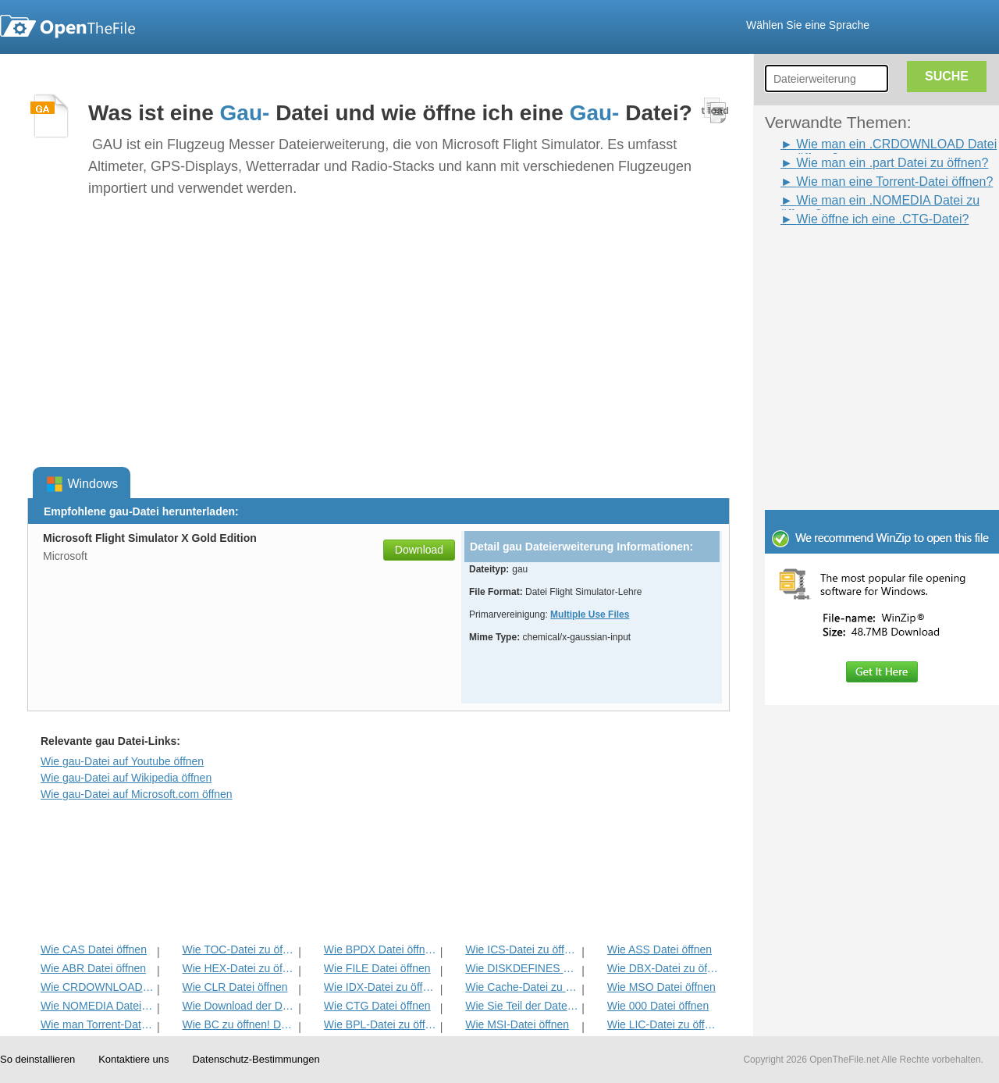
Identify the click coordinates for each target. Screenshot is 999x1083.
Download (419, 549)
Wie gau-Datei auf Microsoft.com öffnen (137, 794)
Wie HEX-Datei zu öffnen (238, 968)
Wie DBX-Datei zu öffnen (663, 968)
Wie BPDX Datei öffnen (380, 949)
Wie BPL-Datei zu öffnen (380, 1024)
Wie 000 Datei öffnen (658, 1005)
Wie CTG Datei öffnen (377, 1005)
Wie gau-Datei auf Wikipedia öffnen (126, 777)
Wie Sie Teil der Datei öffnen (521, 1005)
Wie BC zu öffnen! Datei (238, 1024)
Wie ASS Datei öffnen (659, 949)
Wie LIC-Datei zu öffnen (663, 1024)
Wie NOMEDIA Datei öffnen (97, 1005)
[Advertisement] (858, 264)
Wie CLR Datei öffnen (234, 987)
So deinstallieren (37, 1059)
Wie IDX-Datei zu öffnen (380, 987)
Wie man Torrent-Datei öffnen (97, 1024)
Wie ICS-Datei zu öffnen (521, 949)
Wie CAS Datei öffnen (94, 949)
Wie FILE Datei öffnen (377, 968)
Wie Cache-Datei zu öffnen (521, 987)
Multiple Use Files (589, 614)
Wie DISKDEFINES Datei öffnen (521, 968)
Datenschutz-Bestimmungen (255, 1059)
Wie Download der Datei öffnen (238, 1005)
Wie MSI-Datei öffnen (517, 1024)
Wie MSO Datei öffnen (661, 987)
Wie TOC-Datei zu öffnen (238, 949)
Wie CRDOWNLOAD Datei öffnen (97, 987)
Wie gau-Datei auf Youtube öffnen (122, 761)
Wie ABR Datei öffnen (93, 968)
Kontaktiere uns (133, 1059)
